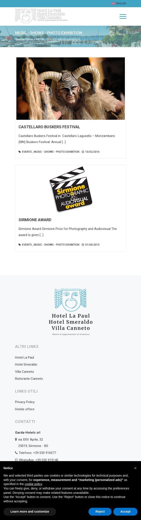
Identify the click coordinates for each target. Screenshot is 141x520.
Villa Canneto (24, 372)
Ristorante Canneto (29, 379)
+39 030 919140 (46, 460)
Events (29, 39)
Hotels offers (24, 409)
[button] (135, 468)
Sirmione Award (35, 219)
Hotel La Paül (24, 357)
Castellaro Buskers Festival (49, 127)
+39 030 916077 (44, 453)
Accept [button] (125, 511)
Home (18, 39)
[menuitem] (118, 3)
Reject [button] (100, 511)
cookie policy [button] (33, 484)
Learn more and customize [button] (29, 511)
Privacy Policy (25, 402)
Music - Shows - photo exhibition (56, 151)
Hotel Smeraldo (26, 364)
